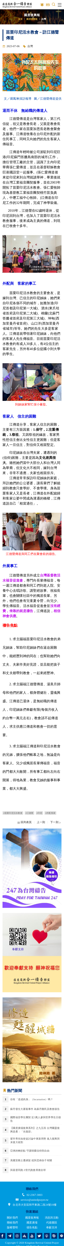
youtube (32, 1236)
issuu (54, 1236)
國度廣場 (32, 1222)
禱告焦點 (32, 1227)
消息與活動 (51, 1217)
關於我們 (12, 1217)
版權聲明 (12, 1227)
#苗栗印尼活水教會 (12, 813)
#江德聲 (29, 813)
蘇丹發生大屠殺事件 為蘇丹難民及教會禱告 (35, 1109)
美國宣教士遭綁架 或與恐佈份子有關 (31, 1160)
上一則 (41, 822)
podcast (47, 1236)
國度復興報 (31, 19)
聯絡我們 (12, 1222)
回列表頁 (26, 822)
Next (58, 868)
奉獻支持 (51, 1227)
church (25, 1236)
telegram (10, 1236)
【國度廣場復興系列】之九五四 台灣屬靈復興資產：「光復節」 (35, 1130)
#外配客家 (50, 813)
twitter (39, 1236)
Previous (5, 868)
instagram (17, 1236)
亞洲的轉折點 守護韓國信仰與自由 (29, 1150)
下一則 (54, 822)
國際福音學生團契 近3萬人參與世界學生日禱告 (35, 1119)
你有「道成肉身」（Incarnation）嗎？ (31, 1099)
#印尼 (39, 813)
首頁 (20, 19)
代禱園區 (51, 1222)
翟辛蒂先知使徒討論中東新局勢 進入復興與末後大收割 (35, 1140)
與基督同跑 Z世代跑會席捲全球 (28, 1170)
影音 (42, 4)
